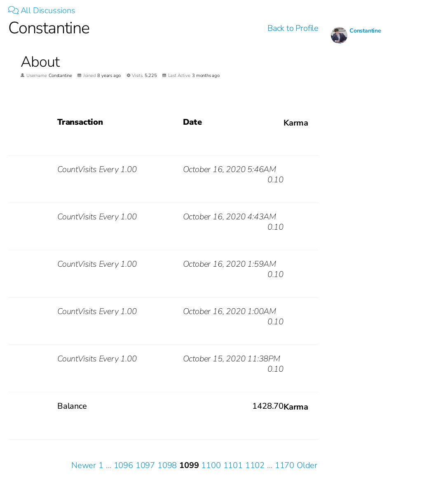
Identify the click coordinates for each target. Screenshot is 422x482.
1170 (284, 465)
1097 (145, 465)
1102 (255, 465)
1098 (167, 465)
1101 (233, 465)
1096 (123, 465)
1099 (189, 465)
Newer (83, 465)
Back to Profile (293, 28)
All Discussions (41, 10)
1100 (210, 465)
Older (307, 465)
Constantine (365, 31)
